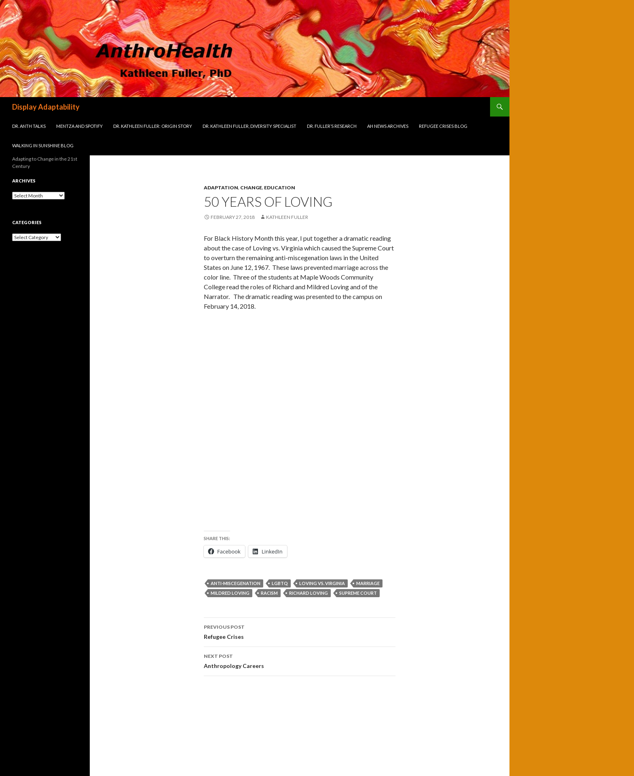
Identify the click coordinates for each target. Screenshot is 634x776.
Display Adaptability (46, 106)
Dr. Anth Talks (29, 126)
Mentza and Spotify (79, 126)
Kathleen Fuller (287, 217)
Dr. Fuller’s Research (332, 126)
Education (279, 187)
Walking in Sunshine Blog (43, 145)
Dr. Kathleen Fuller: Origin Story (152, 126)
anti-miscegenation (235, 583)
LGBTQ (280, 583)
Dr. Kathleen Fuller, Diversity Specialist (249, 126)
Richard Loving (308, 593)
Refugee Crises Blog (443, 126)
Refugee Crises (299, 631)
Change (251, 187)
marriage (368, 583)
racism (269, 593)
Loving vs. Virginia (322, 583)
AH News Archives (387, 126)
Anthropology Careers (299, 660)
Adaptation (221, 187)
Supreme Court (358, 593)
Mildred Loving (230, 593)
